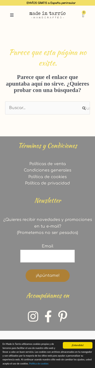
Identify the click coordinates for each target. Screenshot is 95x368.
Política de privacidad (47, 183)
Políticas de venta (47, 164)
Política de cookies (38, 363)
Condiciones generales (47, 170)
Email (47, 246)
